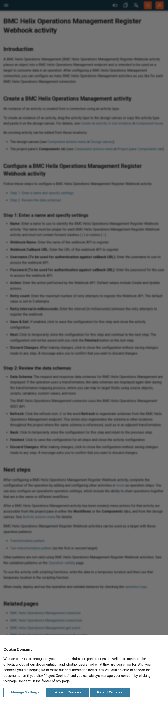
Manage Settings (25, 692)
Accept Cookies (68, 692)
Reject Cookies (109, 692)
